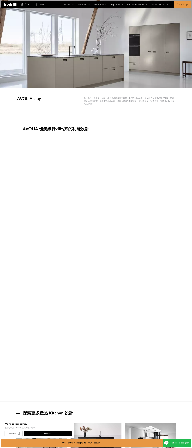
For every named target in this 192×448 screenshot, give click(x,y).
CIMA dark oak (77, 428)
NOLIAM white (131, 428)
